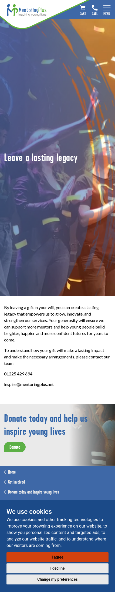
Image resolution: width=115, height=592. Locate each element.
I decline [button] (57, 568)
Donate (15, 447)
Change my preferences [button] (57, 579)
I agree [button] (57, 557)
